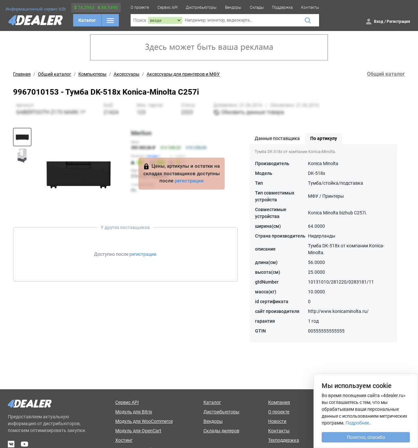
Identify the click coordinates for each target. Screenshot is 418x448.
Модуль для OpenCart (138, 430)
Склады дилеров (221, 430)
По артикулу (323, 138)
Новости (277, 421)
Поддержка (282, 7)
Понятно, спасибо (366, 437)
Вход (378, 21)
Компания (279, 402)
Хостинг (124, 440)
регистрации (189, 181)
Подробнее (357, 422)
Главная (22, 74)
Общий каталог (54, 74)
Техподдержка (283, 440)
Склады (257, 7)
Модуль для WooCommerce (144, 421)
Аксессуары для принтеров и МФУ (183, 74)
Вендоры (233, 7)
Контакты (310, 7)
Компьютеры (92, 74)
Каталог (87, 20)
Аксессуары (126, 74)
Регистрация (398, 21)
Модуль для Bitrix (133, 411)
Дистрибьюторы (201, 7)
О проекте (140, 7)
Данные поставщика (277, 138)
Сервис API (167, 7)
